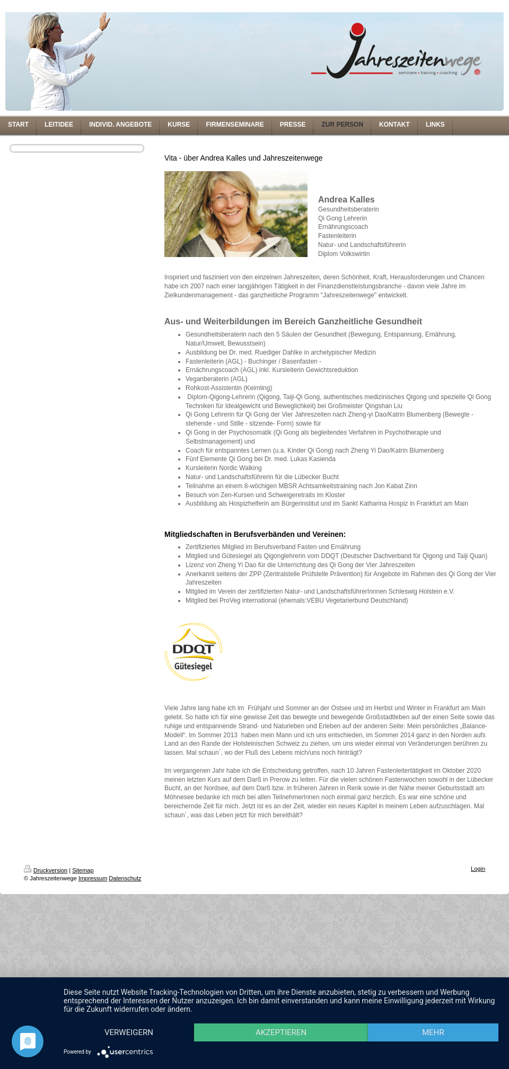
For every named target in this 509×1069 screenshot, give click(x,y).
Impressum (92, 878)
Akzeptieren (287, 1013)
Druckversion (45, 870)
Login (478, 868)
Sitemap (82, 870)
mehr (131, 1032)
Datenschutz (125, 878)
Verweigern (131, 1013)
